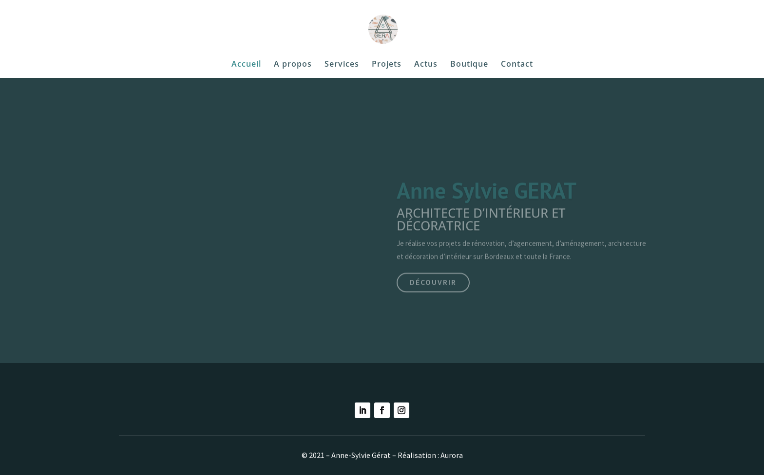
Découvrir (433, 288)
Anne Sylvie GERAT (486, 197)
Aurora (451, 455)
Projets (386, 64)
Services (342, 64)
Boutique (469, 64)
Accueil (246, 64)
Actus (426, 64)
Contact (517, 64)
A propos (293, 64)
